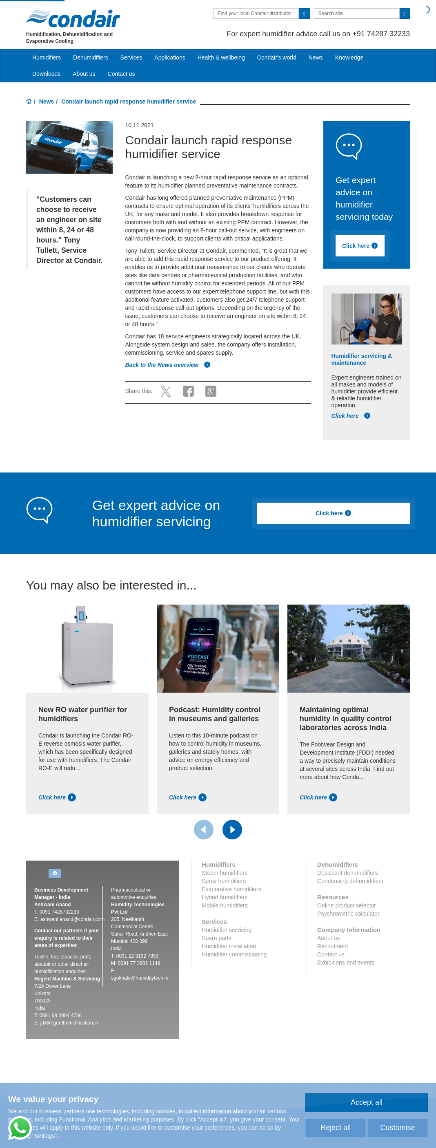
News (316, 57)
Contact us (121, 74)
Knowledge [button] (349, 57)
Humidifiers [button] (46, 57)
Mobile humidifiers (225, 905)
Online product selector (346, 905)
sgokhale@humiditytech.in (139, 978)
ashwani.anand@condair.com (72, 919)
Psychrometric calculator (348, 913)
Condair (73, 18)
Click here (360, 246)
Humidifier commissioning (234, 954)
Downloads (46, 74)
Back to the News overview (168, 365)
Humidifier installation (229, 946)
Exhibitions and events (345, 962)
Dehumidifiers (90, 57)
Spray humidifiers (224, 881)
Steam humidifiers (224, 873)
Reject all (335, 1128)
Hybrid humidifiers (224, 897)
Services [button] (131, 57)
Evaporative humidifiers (231, 889)
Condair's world (276, 57)
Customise (397, 1128)
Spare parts (216, 938)
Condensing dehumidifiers (350, 881)
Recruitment (332, 946)
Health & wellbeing (221, 57)
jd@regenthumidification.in (69, 1023)
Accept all (367, 1102)
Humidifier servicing (226, 930)
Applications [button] (169, 57)
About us (84, 74)
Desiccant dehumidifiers (347, 873)
